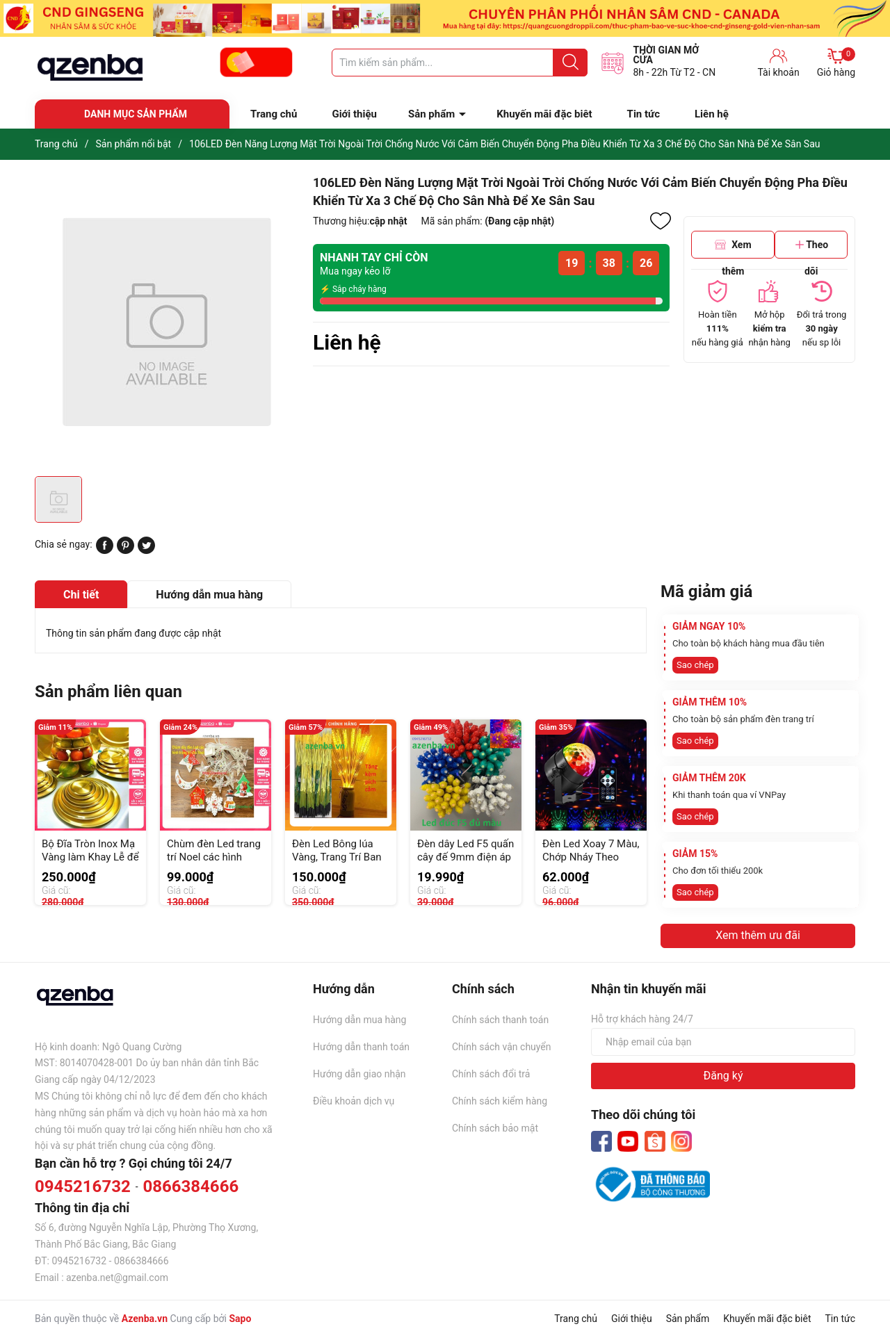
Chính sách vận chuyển (501, 1046)
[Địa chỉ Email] (723, 1042)
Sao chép (695, 665)
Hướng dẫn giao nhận (359, 1073)
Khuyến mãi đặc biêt (544, 114)
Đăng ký (723, 1075)
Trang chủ (273, 114)
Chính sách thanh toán (500, 1019)
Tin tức (643, 114)
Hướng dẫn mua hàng (359, 1019)
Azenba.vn (145, 1318)
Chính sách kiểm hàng (499, 1101)
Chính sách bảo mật (495, 1128)
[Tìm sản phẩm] (460, 62)
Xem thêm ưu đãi (757, 935)
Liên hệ (712, 114)
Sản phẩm (431, 114)
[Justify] (570, 62)
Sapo (240, 1318)
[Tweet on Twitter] (146, 550)
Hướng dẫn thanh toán (361, 1046)
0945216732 (83, 1186)
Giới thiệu (354, 114)
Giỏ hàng (836, 62)
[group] (167, 321)
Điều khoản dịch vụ (353, 1101)
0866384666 (190, 1186)
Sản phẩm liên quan (108, 691)
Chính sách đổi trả (491, 1073)
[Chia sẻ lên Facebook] (104, 550)
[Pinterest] (125, 550)
